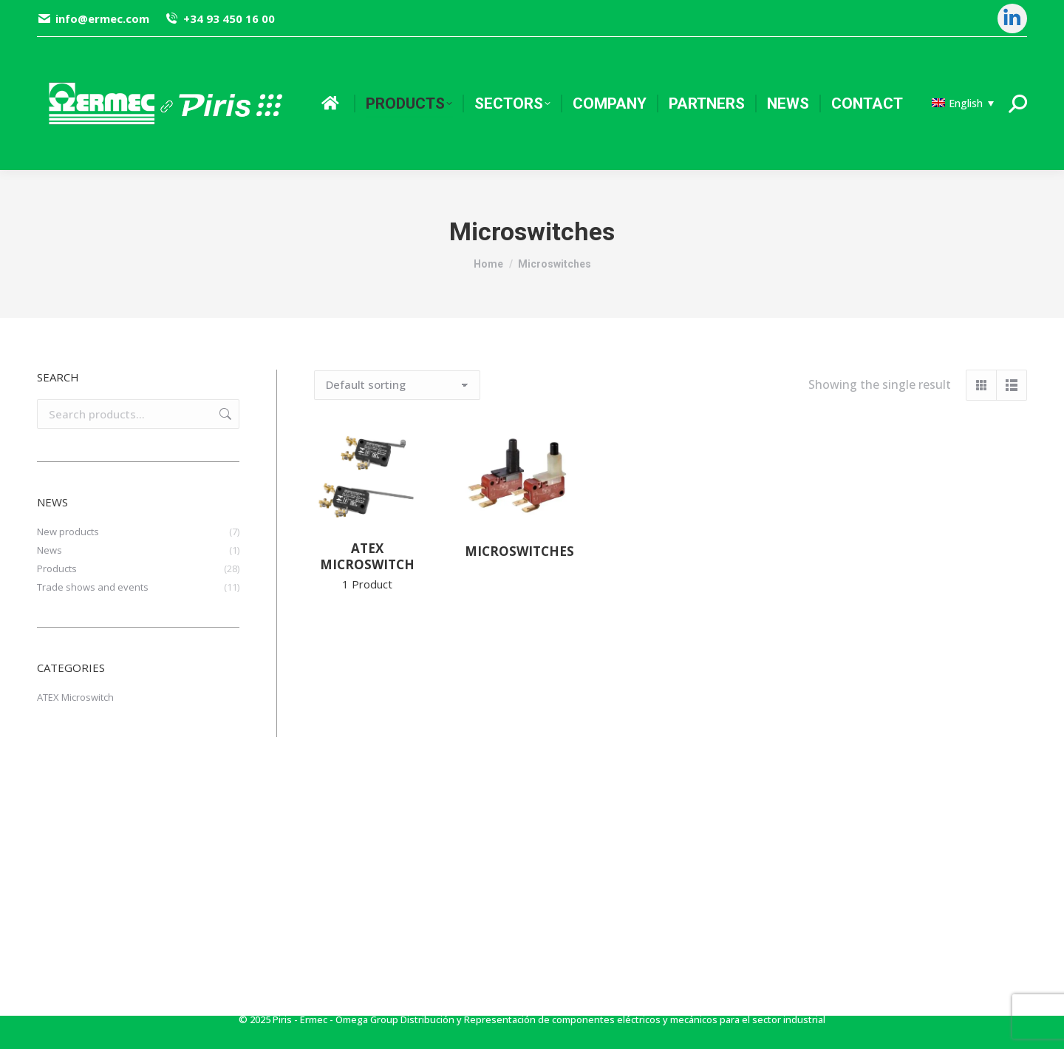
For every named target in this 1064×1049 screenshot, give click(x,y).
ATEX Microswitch (367, 565)
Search (223, 414)
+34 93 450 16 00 (219, 19)
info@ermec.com (93, 19)
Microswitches (519, 551)
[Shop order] (397, 385)
